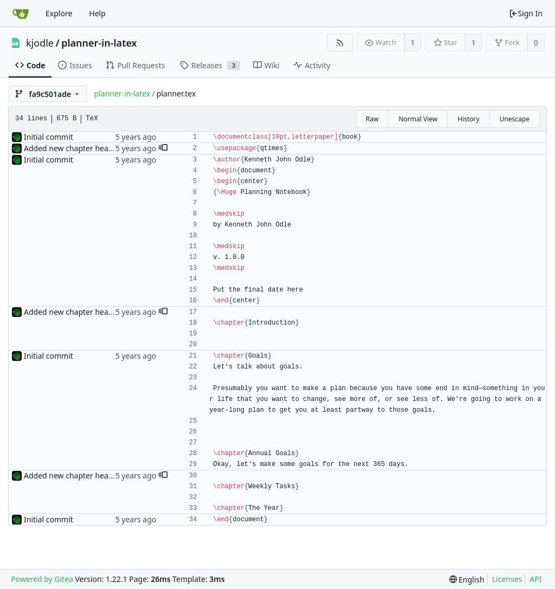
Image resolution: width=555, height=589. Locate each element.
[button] (163, 148)
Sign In (526, 13)
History (468, 119)
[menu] (467, 579)
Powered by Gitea (42, 579)
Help (97, 13)
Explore (59, 13)
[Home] (20, 13)
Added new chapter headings (76, 148)
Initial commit (48, 137)
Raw (372, 119)
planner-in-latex (99, 42)
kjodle (40, 42)
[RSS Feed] (340, 42)
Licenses (507, 579)
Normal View (417, 119)
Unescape (515, 119)
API (535, 579)
